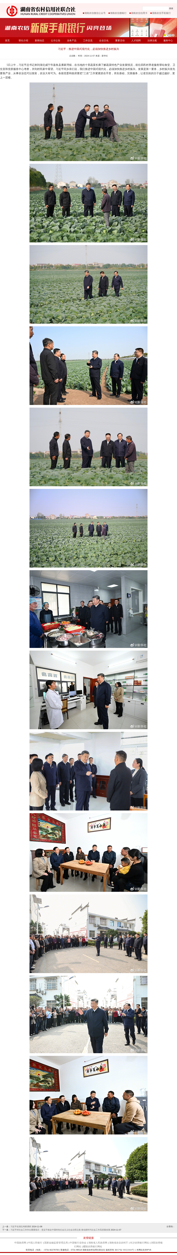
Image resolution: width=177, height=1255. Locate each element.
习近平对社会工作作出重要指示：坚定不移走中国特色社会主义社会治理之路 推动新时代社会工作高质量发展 (60, 1230)
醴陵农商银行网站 (92, 1246)
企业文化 (104, 40)
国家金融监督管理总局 (56, 1242)
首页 (7, 40)
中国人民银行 (35, 1242)
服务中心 (168, 40)
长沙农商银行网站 (139, 1242)
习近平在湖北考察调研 (20, 1226)
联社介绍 (23, 40)
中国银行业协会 (78, 1242)
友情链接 (88, 1237)
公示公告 (55, 40)
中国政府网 (20, 1242)
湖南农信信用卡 (139, 13)
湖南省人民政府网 (97, 1242)
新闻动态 (39, 40)
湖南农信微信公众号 (95, 13)
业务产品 (71, 40)
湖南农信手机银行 (161, 13)
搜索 (171, 8)
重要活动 (120, 40)
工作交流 (87, 40)
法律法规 (152, 40)
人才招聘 (136, 40)
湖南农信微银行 (118, 13)
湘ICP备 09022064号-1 (125, 1250)
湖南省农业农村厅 (118, 1242)
